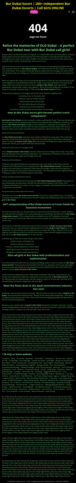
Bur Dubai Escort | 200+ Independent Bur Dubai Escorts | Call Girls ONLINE (38, 5)
